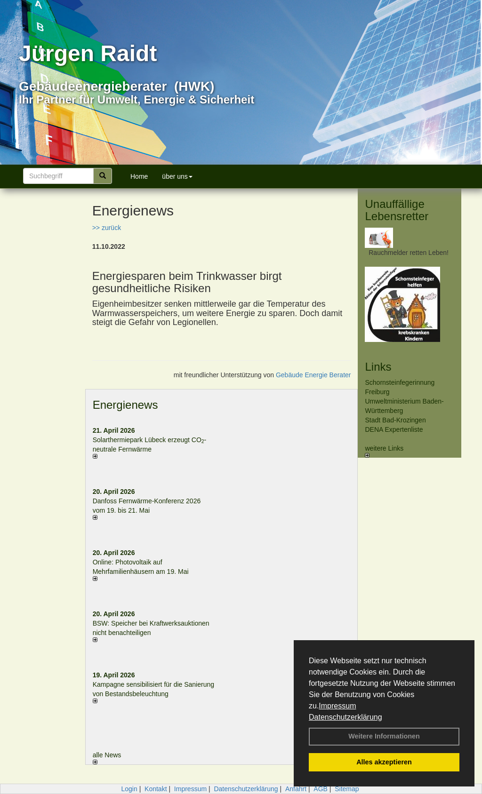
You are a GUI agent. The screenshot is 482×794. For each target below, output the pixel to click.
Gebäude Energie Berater (313, 375)
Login (129, 789)
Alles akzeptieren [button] (384, 762)
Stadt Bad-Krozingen (395, 420)
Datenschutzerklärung (345, 717)
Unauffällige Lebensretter (396, 210)
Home (139, 176)
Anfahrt (295, 789)
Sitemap (347, 789)
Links (378, 366)
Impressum (337, 706)
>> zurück (106, 227)
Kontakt (156, 789)
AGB (320, 789)
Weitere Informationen (384, 736)
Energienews (125, 404)
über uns (177, 176)
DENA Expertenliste (394, 429)
